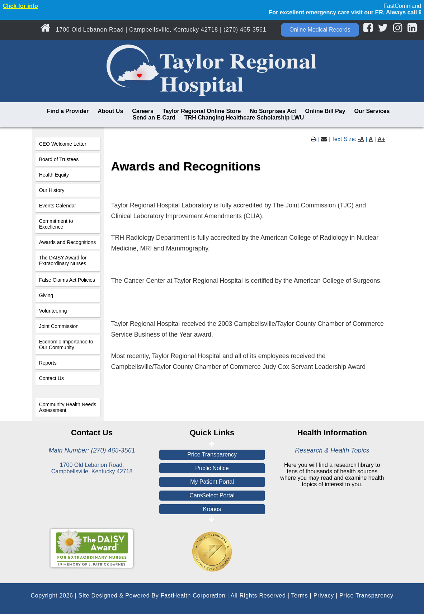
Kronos (212, 509)
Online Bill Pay (325, 111)
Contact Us (51, 378)
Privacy (324, 595)
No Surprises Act (273, 111)
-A (361, 139)
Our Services (372, 111)
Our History (52, 190)
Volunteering (53, 311)
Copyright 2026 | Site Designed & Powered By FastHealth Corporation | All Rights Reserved (158, 595)
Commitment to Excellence (56, 224)
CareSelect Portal (211, 495)
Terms (299, 595)
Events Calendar (57, 205)
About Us (110, 111)
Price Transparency (212, 454)
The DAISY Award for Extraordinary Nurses (63, 260)
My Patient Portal (212, 482)
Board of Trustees (59, 159)
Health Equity (54, 175)
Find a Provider (68, 111)
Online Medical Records (319, 30)
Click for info (20, 6)
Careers (143, 111)
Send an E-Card (154, 117)
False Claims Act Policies (67, 280)
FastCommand (402, 6)
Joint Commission (59, 326)
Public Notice (212, 468)
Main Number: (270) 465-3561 (92, 450)
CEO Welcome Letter (62, 144)
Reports (48, 363)
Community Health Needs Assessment (67, 407)
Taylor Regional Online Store (201, 111)
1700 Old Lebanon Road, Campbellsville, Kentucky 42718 (92, 468)
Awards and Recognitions (67, 242)
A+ (381, 139)
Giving (46, 295)
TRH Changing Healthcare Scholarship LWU (244, 117)
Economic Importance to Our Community (66, 344)
